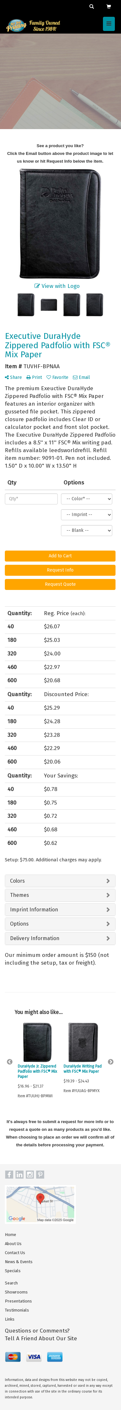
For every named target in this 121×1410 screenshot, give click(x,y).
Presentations (18, 1301)
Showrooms (16, 1292)
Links (10, 1319)
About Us (13, 1243)
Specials (13, 1270)
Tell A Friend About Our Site (41, 1338)
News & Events (19, 1261)
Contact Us (15, 1252)
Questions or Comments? (37, 1330)
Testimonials (17, 1310)
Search (11, 1283)
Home (10, 1234)
